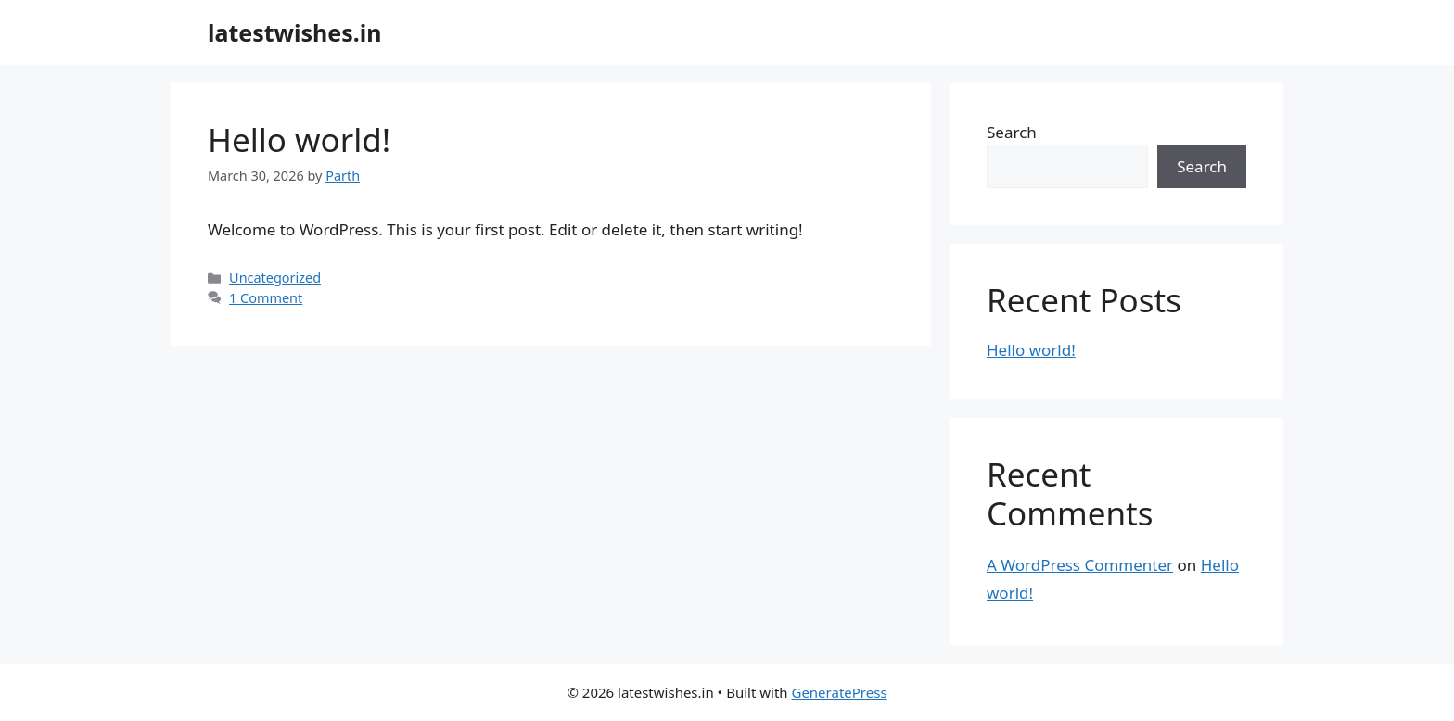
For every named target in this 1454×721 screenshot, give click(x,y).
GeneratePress (838, 692)
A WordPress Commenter (1080, 565)
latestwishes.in (295, 32)
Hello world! (299, 139)
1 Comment (265, 298)
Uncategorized (275, 277)
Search (1012, 132)
